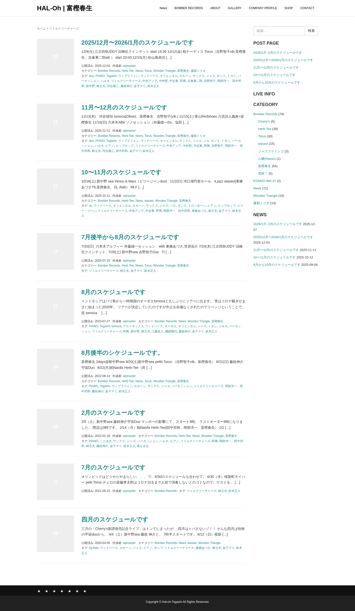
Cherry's (264, 121)
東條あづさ (199, 211)
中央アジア (149, 81)
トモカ (223, 326)
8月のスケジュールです (113, 292)
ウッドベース (149, 76)
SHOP (288, 8)
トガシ (231, 76)
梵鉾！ (263, 173)
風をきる (143, 446)
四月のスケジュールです (114, 519)
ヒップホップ (125, 145)
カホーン (185, 76)
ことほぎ (106, 441)
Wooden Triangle (164, 70)
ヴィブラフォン (128, 76)
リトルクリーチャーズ (126, 81)
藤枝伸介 (126, 86)
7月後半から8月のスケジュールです (130, 237)
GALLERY (234, 8)
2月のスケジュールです (113, 412)
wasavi (149, 200)
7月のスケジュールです (113, 467)
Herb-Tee (128, 70)
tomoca (116, 326)
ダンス (221, 76)
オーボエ (171, 326)
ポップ (158, 548)
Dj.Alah (94, 548)
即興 (183, 81)
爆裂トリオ (198, 70)
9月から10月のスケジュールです (277, 82)
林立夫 (100, 86)
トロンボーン (197, 205)
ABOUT (215, 8)
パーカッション (181, 386)
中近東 (173, 81)
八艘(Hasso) (267, 159)
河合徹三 (113, 86)
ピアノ (109, 145)
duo (91, 76)
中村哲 (163, 81)
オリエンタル (169, 76)
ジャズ (210, 76)
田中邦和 (122, 151)
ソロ (206, 141)
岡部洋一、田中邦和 (176, 211)
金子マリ (140, 86)
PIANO (100, 76)
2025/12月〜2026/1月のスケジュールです (137, 42)
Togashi (111, 76)
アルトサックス (133, 326)
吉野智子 (210, 81)
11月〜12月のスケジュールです (124, 107)
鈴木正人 (153, 86)
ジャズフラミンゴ (271, 151)
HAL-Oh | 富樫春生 (64, 8)
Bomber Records (109, 70)
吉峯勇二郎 (195, 81)
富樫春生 (183, 70)
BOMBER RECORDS (189, 8)
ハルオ (105, 81)
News (163, 8)
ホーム (41, 28)
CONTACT (307, 8)
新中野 (90, 86)
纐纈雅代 (171, 331)
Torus (148, 70)
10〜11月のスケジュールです (121, 172)
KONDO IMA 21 (264, 181)
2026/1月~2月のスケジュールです (277, 52)
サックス (199, 76)
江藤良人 (157, 331)
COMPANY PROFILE (263, 8)
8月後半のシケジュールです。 (122, 352)
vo (90, 205)
